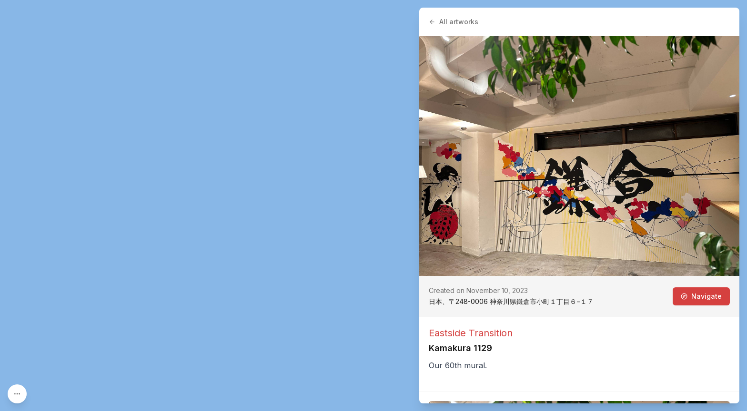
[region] (373, 205)
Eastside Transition (471, 333)
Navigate (701, 296)
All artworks (453, 22)
